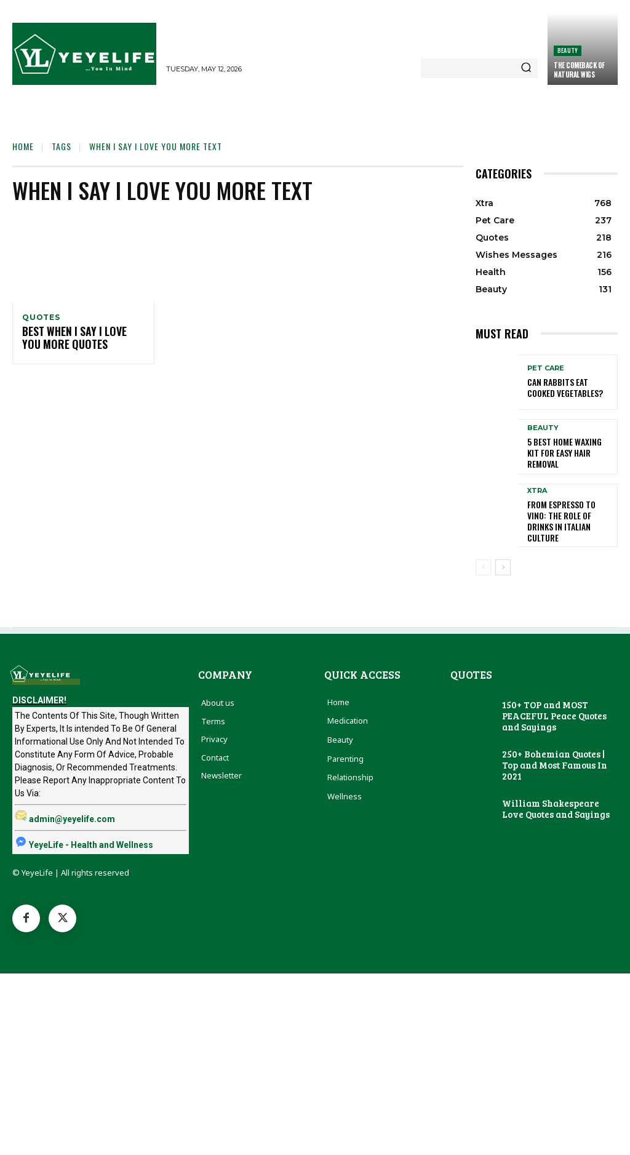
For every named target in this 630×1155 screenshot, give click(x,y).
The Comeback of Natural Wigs (579, 69)
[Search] (526, 68)
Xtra (537, 494)
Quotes (41, 317)
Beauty (567, 50)
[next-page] (503, 563)
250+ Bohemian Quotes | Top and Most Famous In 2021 (554, 760)
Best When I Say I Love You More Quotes (78, 340)
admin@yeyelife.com (72, 815)
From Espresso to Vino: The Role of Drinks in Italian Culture (566, 517)
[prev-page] (483, 563)
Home (23, 146)
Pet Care (545, 370)
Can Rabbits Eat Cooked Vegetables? (567, 388)
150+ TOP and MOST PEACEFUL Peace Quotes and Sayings (554, 711)
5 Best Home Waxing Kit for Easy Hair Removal (566, 452)
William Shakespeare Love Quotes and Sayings (556, 804)
